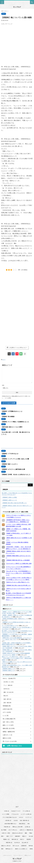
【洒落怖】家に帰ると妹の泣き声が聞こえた (14, 503)
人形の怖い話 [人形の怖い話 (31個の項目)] (8, 820)
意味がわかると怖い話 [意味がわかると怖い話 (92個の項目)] (17, 833)
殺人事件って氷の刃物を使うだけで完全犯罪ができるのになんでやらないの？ (17, 493)
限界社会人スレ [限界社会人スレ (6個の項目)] (9, 848)
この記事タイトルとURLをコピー (17, 347)
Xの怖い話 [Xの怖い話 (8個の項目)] (6, 811)
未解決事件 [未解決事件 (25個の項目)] (17, 836)
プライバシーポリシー (18, 855)
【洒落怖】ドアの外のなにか (9, 453)
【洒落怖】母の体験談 (7, 416)
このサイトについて (7, 855)
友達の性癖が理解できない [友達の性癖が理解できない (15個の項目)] (11, 823)
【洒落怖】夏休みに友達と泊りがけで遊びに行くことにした (17, 506)
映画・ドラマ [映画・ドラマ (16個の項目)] (10, 836)
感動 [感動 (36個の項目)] (26, 833)
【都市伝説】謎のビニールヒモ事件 (11, 427)
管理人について (28, 855)
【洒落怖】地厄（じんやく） (9, 464)
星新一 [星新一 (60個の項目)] (2, 836)
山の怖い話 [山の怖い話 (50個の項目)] (27, 826)
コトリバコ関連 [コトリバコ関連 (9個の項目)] (5, 814)
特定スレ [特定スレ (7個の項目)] (22, 839)
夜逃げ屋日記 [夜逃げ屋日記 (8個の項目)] (22, 823)
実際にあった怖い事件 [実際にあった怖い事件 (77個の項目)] (17, 826)
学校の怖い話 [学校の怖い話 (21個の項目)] (7, 826)
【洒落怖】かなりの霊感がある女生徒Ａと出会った (16, 622)
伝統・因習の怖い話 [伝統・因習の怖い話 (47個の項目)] (24, 820)
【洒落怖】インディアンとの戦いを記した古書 (15, 459)
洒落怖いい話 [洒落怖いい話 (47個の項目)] (6, 839)
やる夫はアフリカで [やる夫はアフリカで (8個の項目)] (15, 811)
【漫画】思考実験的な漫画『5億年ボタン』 (14, 618)
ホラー (4, 359)
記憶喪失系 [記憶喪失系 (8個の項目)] (23, 845)
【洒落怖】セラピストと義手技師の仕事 (13, 469)
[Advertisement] (17, 42)
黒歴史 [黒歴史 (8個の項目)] (31, 848)
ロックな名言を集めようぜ (9, 625)
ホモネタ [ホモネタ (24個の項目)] (21, 817)
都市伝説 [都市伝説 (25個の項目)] (31, 845)
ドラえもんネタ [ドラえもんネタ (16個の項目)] (15, 814)
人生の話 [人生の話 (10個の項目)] (15, 820)
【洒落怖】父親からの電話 (9, 497)
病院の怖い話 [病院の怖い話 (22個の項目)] (9, 842)
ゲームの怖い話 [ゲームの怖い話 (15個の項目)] (26, 811)
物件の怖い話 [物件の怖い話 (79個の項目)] (15, 839)
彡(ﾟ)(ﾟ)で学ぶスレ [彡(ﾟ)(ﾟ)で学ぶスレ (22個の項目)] (13, 830)
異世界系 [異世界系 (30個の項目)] (29, 839)
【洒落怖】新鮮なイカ (8, 668)
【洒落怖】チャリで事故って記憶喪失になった (15, 422)
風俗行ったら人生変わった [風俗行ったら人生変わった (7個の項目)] (21, 848)
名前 (3, 385)
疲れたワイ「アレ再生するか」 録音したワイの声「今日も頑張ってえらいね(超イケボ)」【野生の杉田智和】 (17, 658)
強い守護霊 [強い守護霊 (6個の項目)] (3, 830)
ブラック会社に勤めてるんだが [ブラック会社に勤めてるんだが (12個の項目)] (9, 817)
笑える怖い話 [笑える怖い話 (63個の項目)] (25, 842)
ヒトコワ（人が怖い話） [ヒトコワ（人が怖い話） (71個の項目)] (26, 814)
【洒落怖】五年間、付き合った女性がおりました (15, 474)
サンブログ (17, 7)
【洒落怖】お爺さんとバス (9, 500)
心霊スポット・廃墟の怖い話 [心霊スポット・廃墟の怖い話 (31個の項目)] (26, 830)
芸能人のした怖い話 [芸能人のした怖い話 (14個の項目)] (5, 845)
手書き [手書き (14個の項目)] (30, 833)
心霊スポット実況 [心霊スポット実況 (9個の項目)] (6, 833)
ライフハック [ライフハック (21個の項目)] (28, 817)
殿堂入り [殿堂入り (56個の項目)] (24, 836)
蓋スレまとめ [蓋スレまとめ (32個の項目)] (16, 845)
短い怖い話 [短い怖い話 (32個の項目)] (17, 842)
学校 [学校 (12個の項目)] (28, 823)
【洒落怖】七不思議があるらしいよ (11, 411)
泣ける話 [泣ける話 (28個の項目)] (31, 836)
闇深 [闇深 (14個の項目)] (2, 848)
